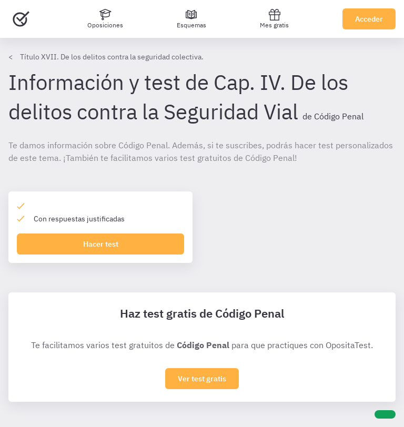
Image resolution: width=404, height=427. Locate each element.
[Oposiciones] (105, 18)
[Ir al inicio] (21, 19)
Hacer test (100, 244)
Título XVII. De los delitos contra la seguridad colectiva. (112, 57)
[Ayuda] (385, 414)
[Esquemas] (191, 18)
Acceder (369, 19)
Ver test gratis (202, 378)
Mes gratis (274, 18)
